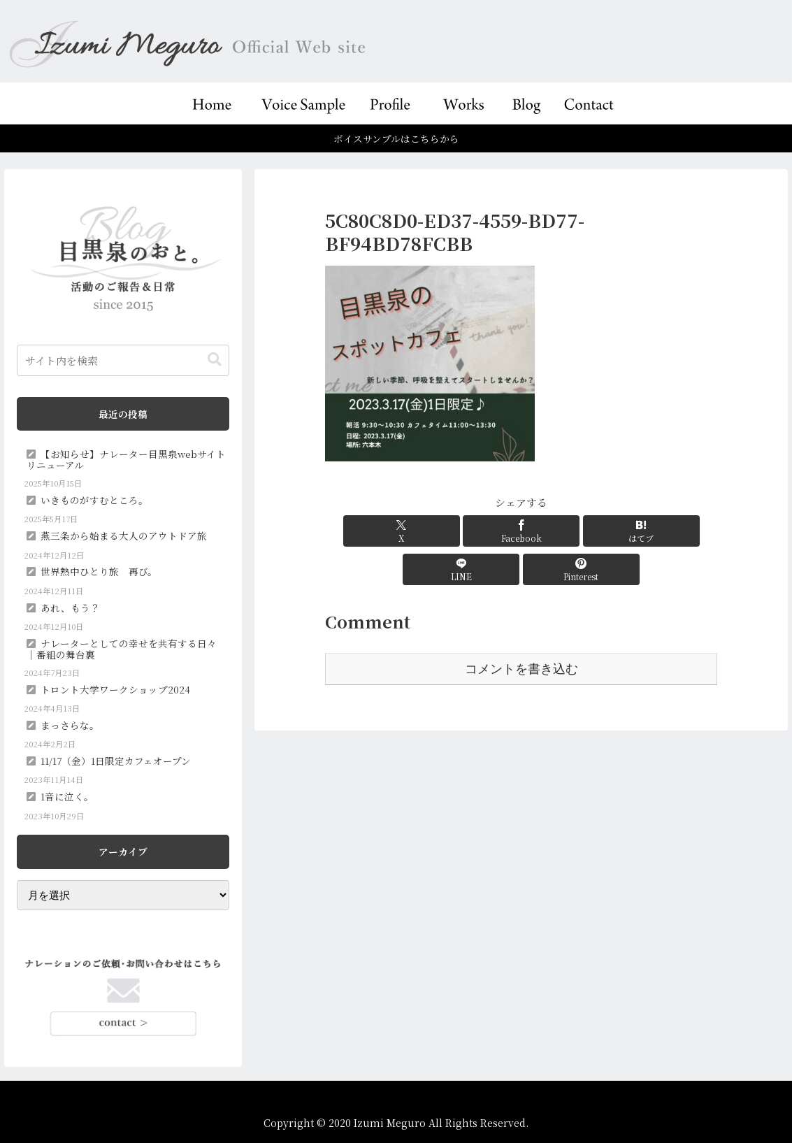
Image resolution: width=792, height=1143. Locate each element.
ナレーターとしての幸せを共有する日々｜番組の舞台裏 (122, 648)
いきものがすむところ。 (94, 500)
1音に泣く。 (67, 796)
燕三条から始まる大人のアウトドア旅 (124, 535)
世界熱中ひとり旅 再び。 (99, 571)
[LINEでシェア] (587, 531)
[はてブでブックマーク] (521, 531)
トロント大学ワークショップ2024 (115, 689)
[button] (214, 360)
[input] (123, 360)
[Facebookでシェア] (455, 531)
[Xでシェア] (389, 531)
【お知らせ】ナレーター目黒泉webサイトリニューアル (126, 459)
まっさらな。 (70, 725)
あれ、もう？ (70, 607)
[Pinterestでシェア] (652, 531)
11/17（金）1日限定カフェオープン (116, 761)
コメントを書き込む (521, 631)
